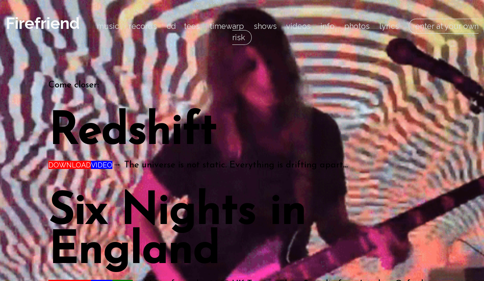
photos (357, 26)
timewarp (227, 26)
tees (192, 26)
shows (265, 26)
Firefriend (43, 23)
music (108, 26)
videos (298, 26)
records (143, 26)
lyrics (389, 26)
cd (171, 26)
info (327, 26)
